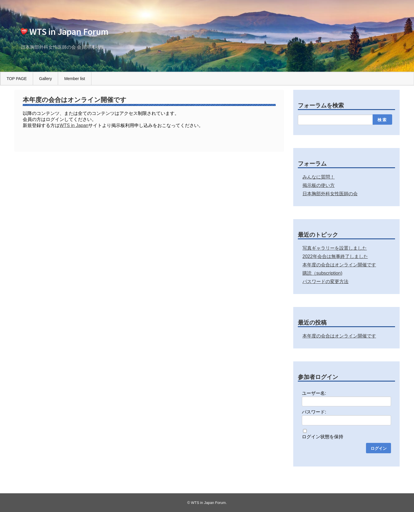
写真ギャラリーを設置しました (334, 248)
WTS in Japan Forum (68, 31)
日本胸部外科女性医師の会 (330, 193)
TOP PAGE (17, 78)
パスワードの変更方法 (325, 281)
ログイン (379, 448)
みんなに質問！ (318, 177)
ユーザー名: (314, 393)
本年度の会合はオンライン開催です (339, 264)
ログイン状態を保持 (322, 436)
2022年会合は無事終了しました (335, 256)
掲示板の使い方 (318, 185)
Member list (74, 78)
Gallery (45, 78)
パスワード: (314, 411)
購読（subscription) (322, 273)
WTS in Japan (74, 125)
